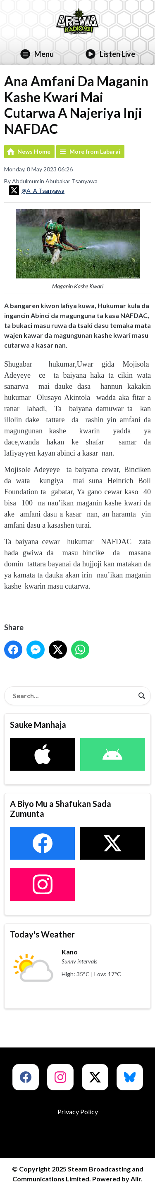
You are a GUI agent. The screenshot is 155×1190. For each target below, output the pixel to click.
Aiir (136, 1179)
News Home (33, 151)
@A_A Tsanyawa (36, 190)
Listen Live (110, 54)
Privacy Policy (77, 1111)
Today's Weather (42, 934)
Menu (37, 54)
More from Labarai (94, 151)
